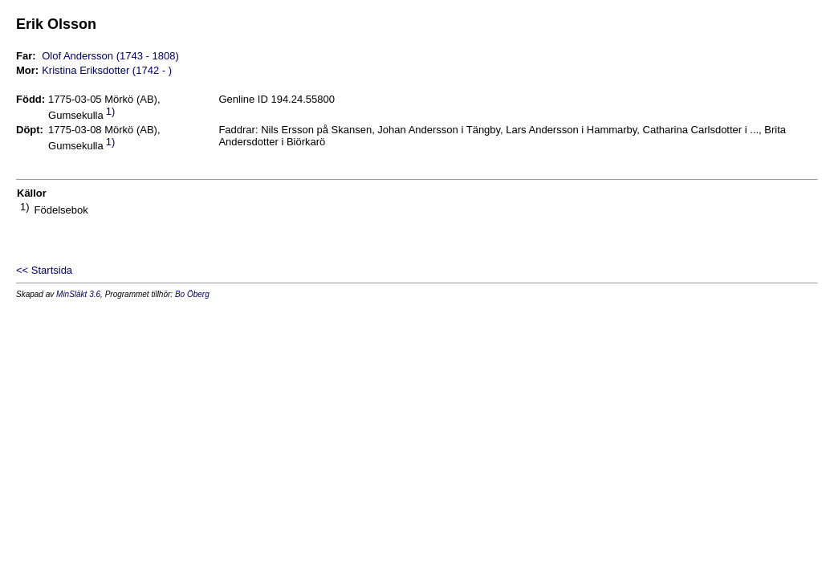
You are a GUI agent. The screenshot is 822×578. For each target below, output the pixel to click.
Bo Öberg (192, 294)
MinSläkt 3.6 (78, 294)
